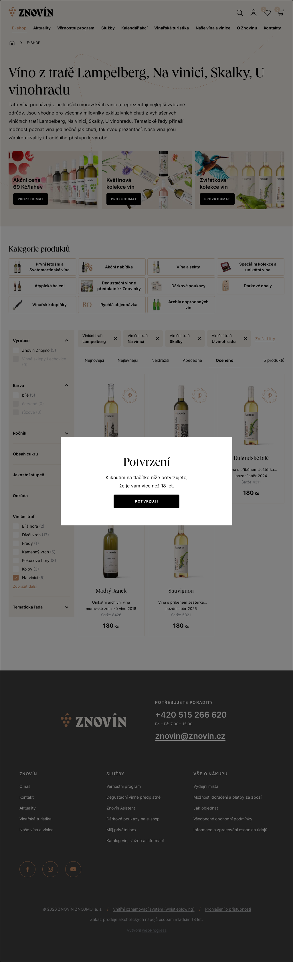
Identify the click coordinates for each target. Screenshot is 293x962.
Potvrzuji (146, 501)
